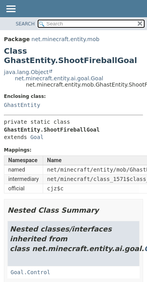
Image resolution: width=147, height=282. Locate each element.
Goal (37, 137)
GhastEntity (22, 105)
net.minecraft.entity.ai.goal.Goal (59, 78)
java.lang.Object (26, 72)
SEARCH (25, 24)
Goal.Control (30, 272)
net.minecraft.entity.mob (65, 39)
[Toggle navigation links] (10, 9)
